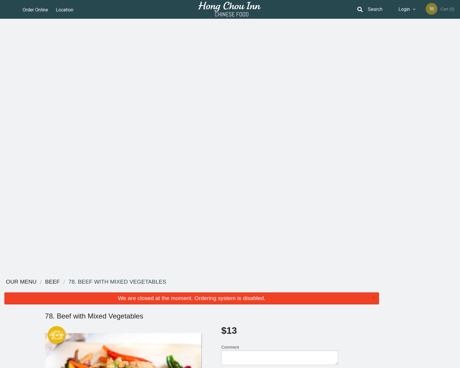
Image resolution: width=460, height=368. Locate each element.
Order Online (35, 9)
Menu (214, 289)
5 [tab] (435, 116)
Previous (388, 78)
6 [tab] (444, 116)
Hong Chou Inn (107, 282)
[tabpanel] (421, 78)
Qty (239, 124)
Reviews (266, 289)
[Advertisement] (191, 254)
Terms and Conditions (277, 297)
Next (456, 78)
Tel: (324, 304)
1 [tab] (399, 116)
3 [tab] (417, 116)
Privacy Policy (270, 304)
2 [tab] (408, 116)
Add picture (56, 80)
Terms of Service (240, 364)
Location (65, 9)
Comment (279, 101)
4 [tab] (426, 116)
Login (404, 9)
